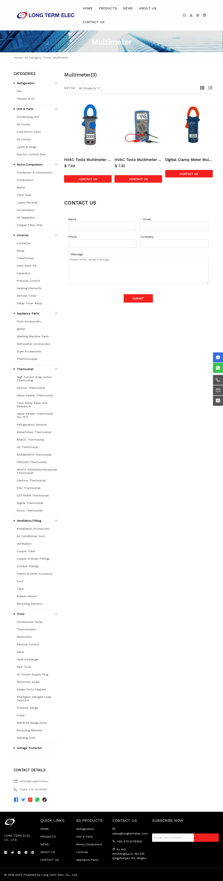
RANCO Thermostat (30, 439)
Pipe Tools (24, 667)
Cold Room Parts (29, 131)
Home (18, 57)
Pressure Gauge (27, 707)
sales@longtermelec (34, 781)
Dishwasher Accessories (33, 344)
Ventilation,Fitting (29, 520)
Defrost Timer (27, 295)
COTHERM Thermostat (33, 495)
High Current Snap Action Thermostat (34, 378)
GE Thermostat (27, 447)
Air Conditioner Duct (31, 536)
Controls (23, 235)
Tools (47, 57)
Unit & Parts (25, 109)
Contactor (24, 243)
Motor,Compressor (30, 164)
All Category (33, 57)
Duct (20, 581)
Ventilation (24, 543)
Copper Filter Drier (30, 225)
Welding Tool (26, 737)
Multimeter (24, 636)
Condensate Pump (30, 621)
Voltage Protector (29, 748)
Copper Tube (26, 551)
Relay (20, 250)
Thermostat (25, 369)
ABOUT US (147, 8)
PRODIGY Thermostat (32, 462)
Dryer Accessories (29, 351)
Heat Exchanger (28, 659)
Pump (21, 715)
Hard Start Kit (27, 265)
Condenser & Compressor (34, 172)
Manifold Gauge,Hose (32, 722)
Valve (20, 652)
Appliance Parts (28, 313)
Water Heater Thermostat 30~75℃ (35, 415)
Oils (19, 91)
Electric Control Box (31, 154)
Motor (21, 187)
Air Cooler (23, 124)
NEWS (128, 8)
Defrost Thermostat (31, 388)
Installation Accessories (33, 528)
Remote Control (28, 644)
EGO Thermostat (28, 488)
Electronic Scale (28, 682)
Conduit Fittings (28, 566)
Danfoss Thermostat (31, 480)
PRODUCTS (108, 8)
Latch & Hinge (27, 146)
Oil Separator (26, 217)
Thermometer (26, 629)
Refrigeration (26, 83)
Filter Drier (24, 195)
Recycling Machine (29, 730)
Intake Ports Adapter (31, 689)
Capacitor (23, 273)
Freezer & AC (26, 98)
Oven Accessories (29, 321)
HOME (88, 8)
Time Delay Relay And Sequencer (32, 404)
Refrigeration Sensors (32, 424)
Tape (20, 588)
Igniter (21, 329)
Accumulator (26, 210)
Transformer (25, 258)
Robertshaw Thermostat (34, 432)
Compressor (25, 180)
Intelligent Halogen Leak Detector (34, 698)
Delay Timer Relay (29, 303)
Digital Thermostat (30, 503)
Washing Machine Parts (33, 336)
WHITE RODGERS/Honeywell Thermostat (37, 471)
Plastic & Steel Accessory (34, 573)
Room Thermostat (30, 510)
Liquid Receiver (27, 202)
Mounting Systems (30, 603)
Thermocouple (27, 359)
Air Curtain (24, 139)
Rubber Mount (27, 596)
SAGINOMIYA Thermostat (34, 454)
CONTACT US (94, 22)
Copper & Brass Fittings (33, 558)
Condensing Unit (28, 116)
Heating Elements (29, 288)
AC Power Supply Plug (32, 674)
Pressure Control (28, 280)
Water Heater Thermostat (35, 395)
